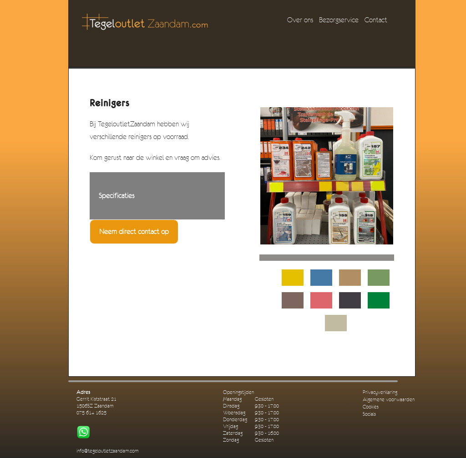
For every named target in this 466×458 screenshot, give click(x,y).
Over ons (300, 19)
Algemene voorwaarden (389, 400)
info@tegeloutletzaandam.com (107, 451)
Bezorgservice (339, 19)
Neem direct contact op (134, 231)
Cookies (371, 407)
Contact (376, 19)
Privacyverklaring (380, 392)
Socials (369, 414)
